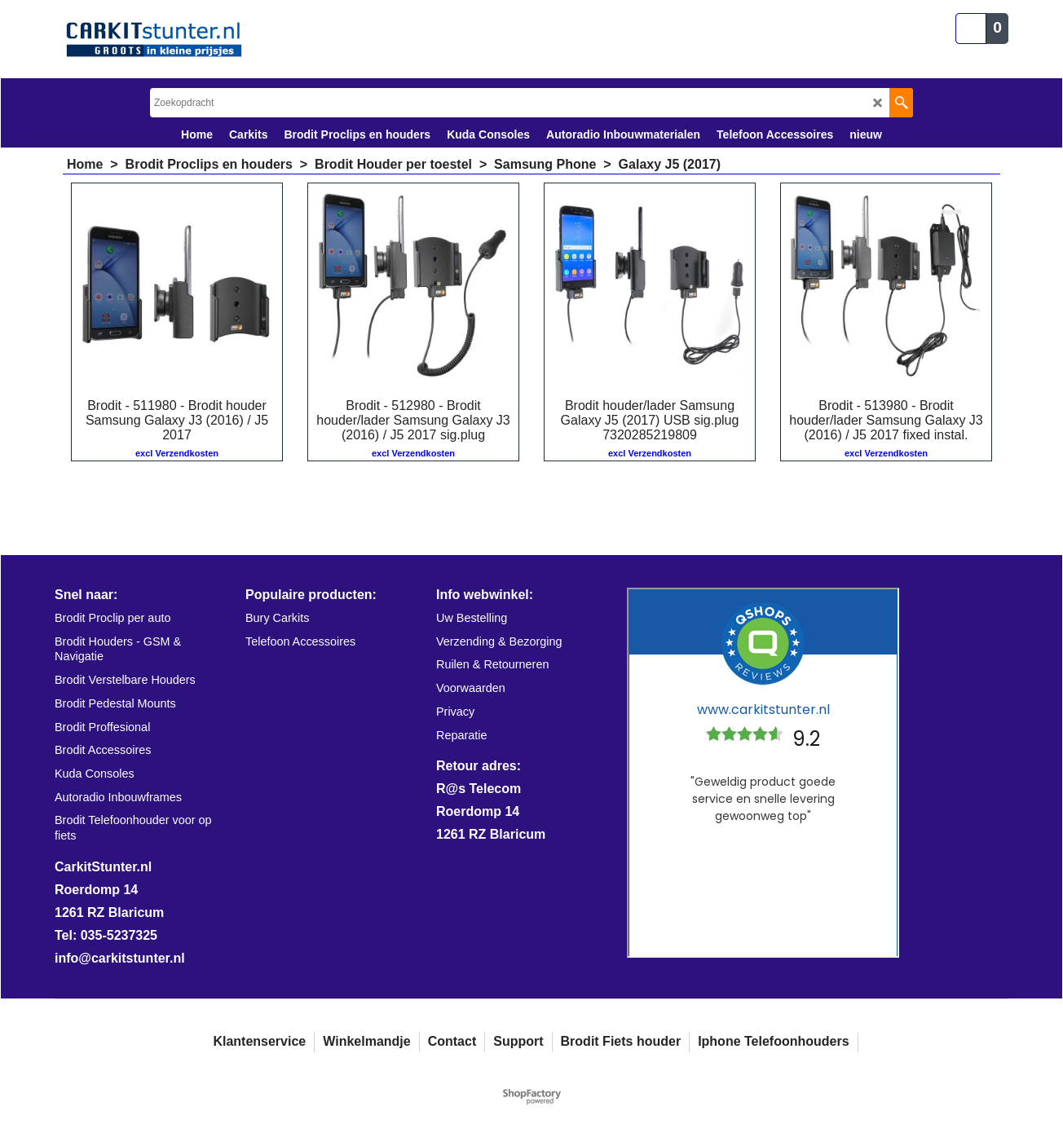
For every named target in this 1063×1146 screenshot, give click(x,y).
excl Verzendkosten (176, 453)
